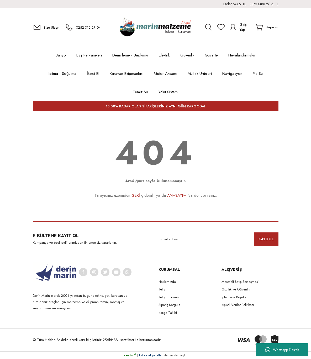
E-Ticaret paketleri (151, 355)
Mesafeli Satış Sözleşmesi (240, 281)
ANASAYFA (176, 195)
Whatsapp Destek (282, 350)
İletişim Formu (169, 297)
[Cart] (266, 27)
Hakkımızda (167, 281)
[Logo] (155, 27)
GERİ (135, 195)
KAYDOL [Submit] (266, 239)
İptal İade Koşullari (235, 297)
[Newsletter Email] (218, 239)
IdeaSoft (130, 355)
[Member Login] (240, 27)
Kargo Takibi (168, 312)
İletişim (163, 289)
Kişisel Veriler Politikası (238, 304)
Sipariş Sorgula (169, 304)
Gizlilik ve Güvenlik (236, 289)
